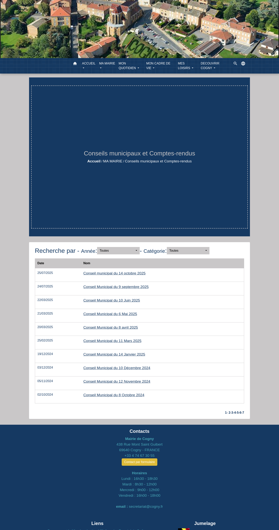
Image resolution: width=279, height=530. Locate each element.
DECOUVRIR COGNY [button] (210, 66)
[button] (75, 64)
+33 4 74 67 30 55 (139, 456)
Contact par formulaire (139, 462)
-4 (234, 412)
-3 (231, 412)
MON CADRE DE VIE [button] (158, 66)
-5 (237, 412)
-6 (240, 412)
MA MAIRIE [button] (107, 63)
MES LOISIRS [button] (184, 66)
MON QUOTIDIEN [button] (128, 66)
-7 (242, 412)
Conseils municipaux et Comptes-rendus (158, 161)
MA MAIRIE (112, 161)
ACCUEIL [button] (88, 63)
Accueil (94, 161)
